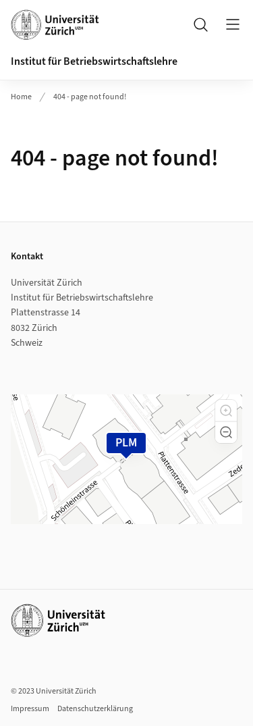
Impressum (30, 709)
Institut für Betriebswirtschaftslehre (94, 61)
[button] (226, 410)
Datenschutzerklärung (95, 709)
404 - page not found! (89, 97)
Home (21, 97)
